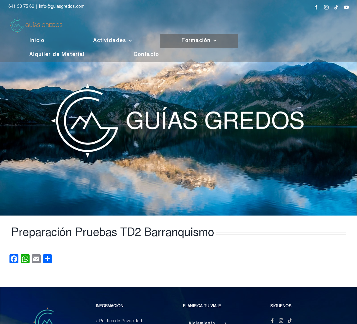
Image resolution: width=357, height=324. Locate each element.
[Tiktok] (290, 320)
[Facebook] (272, 320)
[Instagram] (281, 320)
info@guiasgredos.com (62, 6)
